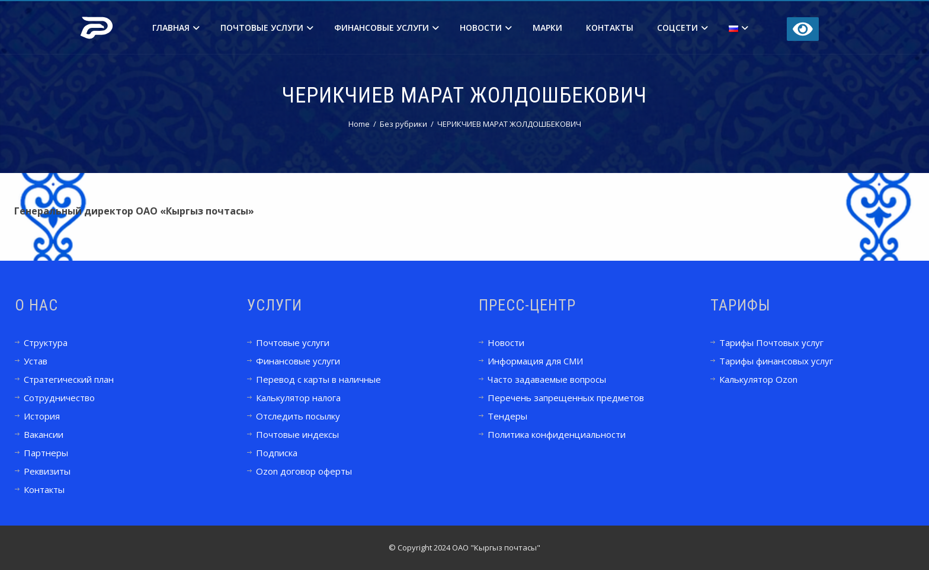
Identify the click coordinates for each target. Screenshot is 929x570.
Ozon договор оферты (304, 471)
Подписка (276, 453)
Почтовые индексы (297, 434)
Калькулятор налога (298, 398)
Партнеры (46, 453)
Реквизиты (47, 471)
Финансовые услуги (386, 27)
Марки (547, 27)
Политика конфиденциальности (557, 434)
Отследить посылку (298, 416)
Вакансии (43, 434)
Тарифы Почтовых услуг (771, 342)
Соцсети (682, 27)
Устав (35, 361)
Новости (486, 27)
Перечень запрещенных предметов (566, 398)
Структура (46, 342)
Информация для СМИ (535, 361)
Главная (176, 27)
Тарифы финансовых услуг (776, 361)
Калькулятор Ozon (758, 379)
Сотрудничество (59, 398)
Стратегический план (69, 379)
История (42, 416)
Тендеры (507, 416)
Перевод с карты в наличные (318, 379)
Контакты (609, 27)
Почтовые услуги (266, 27)
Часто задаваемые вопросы (547, 379)
